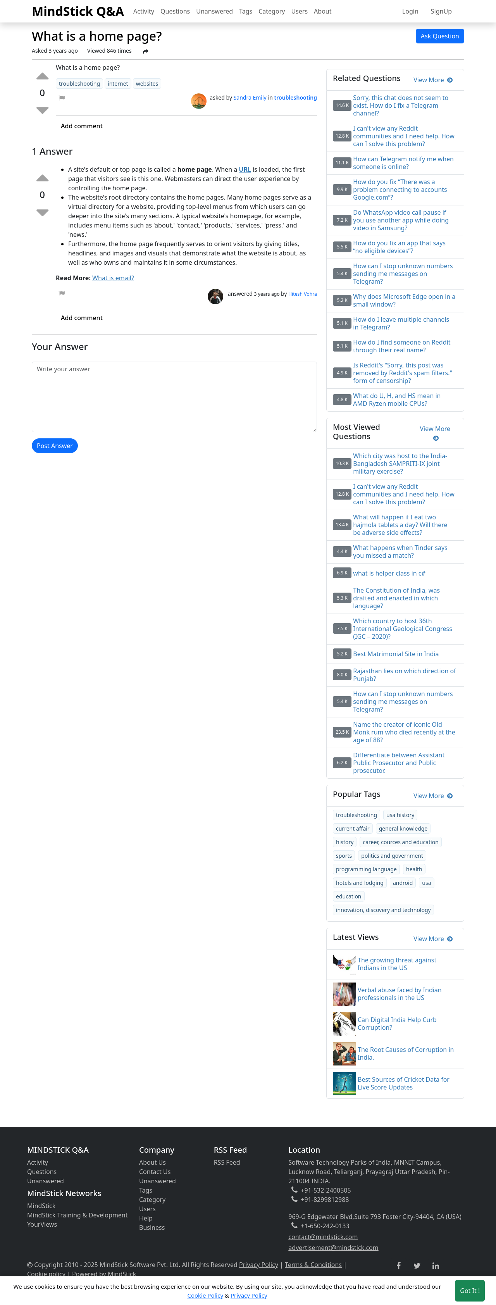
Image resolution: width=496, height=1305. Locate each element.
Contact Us (154, 1171)
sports (344, 855)
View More (433, 80)
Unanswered (214, 11)
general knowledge (403, 828)
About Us (152, 1162)
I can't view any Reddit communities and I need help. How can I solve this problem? (403, 136)
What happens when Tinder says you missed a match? (400, 551)
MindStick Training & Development (77, 1215)
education (349, 896)
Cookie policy (46, 1274)
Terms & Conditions (313, 1264)
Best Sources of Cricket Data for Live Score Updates (404, 1083)
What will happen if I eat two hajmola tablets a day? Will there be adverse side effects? (400, 524)
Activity (143, 11)
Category (271, 11)
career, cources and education (400, 842)
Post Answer (55, 445)
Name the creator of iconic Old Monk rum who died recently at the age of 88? (404, 732)
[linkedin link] (435, 1266)
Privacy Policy (258, 1264)
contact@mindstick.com (323, 1237)
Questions (175, 11)
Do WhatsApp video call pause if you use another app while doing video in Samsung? (401, 220)
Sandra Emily (250, 97)
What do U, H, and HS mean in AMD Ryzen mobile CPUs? (397, 399)
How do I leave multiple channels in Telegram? (401, 323)
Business (152, 1227)
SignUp (441, 11)
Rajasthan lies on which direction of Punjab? (404, 675)
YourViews (42, 1224)
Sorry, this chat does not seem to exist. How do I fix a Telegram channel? (400, 105)
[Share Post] (145, 51)
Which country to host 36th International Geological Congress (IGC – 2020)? (402, 628)
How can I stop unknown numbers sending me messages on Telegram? (403, 273)
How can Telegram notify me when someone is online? (403, 163)
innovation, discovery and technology (383, 910)
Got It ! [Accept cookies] (470, 1290)
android (403, 882)
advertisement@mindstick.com (333, 1247)
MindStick (41, 1206)
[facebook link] (398, 1266)
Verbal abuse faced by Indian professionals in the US (400, 994)
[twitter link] (417, 1266)
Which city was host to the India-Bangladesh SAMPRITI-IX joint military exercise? (400, 463)
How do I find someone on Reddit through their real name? (401, 346)
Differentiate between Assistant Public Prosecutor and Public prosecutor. (398, 762)
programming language (366, 869)
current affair (353, 828)
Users (299, 11)
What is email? (113, 278)
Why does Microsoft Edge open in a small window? (404, 300)
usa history (400, 815)
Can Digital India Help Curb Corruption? (397, 1023)
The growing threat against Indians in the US (397, 964)
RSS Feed (227, 1162)
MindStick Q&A (78, 11)
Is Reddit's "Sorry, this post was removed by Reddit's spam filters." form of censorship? (402, 372)
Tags (245, 11)
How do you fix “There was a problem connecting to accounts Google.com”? (400, 189)
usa (426, 882)
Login (410, 11)
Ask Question (440, 36)
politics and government (392, 855)
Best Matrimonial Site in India (396, 654)
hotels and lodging (360, 882)
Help (146, 1218)
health (414, 869)
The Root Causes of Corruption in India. (406, 1053)
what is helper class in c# (389, 573)
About (322, 11)
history (344, 842)
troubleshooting (356, 815)
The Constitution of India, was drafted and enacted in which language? (396, 598)
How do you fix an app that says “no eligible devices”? (399, 247)
